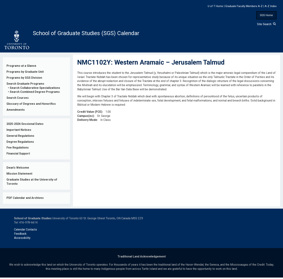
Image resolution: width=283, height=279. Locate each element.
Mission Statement (19, 175)
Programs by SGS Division (24, 79)
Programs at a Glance (21, 67)
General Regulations (20, 137)
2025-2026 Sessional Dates (24, 125)
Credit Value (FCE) (89, 113)
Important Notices (18, 131)
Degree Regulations (20, 143)
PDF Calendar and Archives (25, 199)
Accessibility (22, 239)
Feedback (20, 235)
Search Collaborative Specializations (35, 89)
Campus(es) (85, 117)
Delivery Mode (87, 121)
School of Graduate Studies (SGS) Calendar (95, 34)
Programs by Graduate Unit (25, 73)
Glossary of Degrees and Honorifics (31, 105)
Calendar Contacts (25, 231)
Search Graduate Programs (25, 85)
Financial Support (18, 155)
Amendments (15, 111)
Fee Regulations (17, 149)
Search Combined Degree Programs (35, 93)
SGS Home (266, 15)
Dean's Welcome (17, 169)
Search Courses (17, 99)
